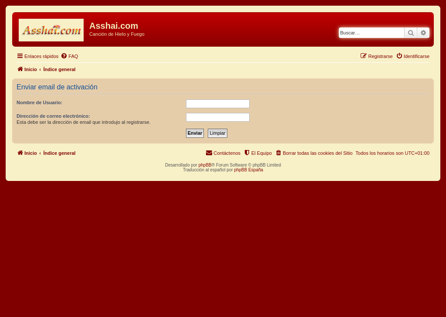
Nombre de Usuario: (39, 102)
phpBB (205, 165)
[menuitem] (69, 56)
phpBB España (248, 169)
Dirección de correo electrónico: (53, 116)
